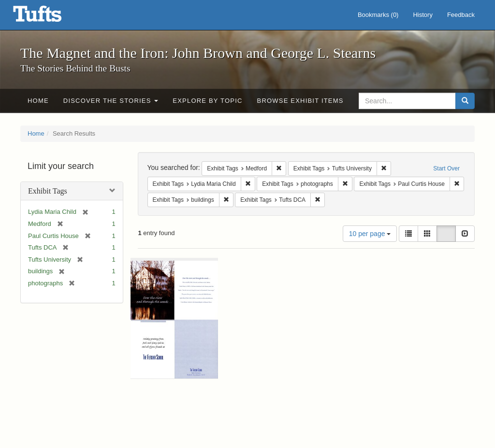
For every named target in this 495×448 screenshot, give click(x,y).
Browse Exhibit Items (300, 100)
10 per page (370, 234)
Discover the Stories (111, 100)
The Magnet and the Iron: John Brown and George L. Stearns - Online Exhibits (49, 17)
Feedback (461, 14)
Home (38, 100)
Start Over (446, 168)
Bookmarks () (378, 14)
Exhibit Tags (47, 191)
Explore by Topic (207, 100)
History (422, 14)
